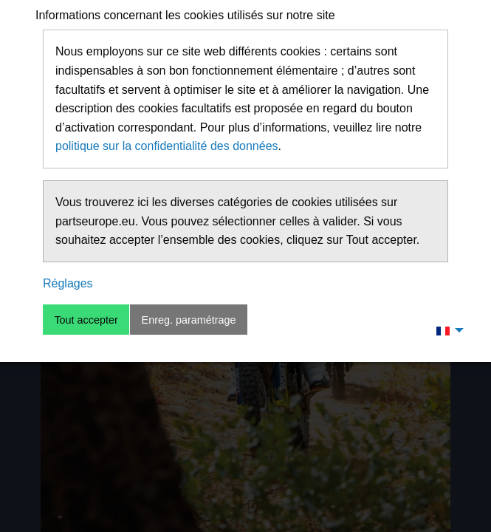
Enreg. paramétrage (189, 320)
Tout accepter (85, 320)
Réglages (68, 283)
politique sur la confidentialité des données (166, 146)
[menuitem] (446, 330)
